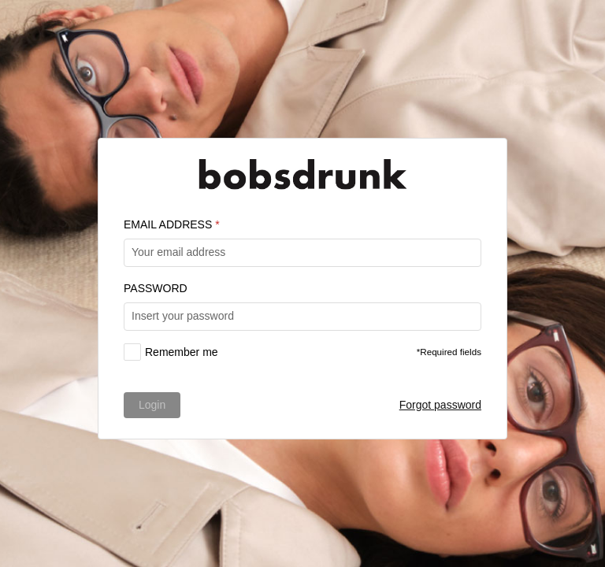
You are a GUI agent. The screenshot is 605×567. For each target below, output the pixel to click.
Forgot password (440, 404)
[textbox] (302, 252)
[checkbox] (171, 352)
